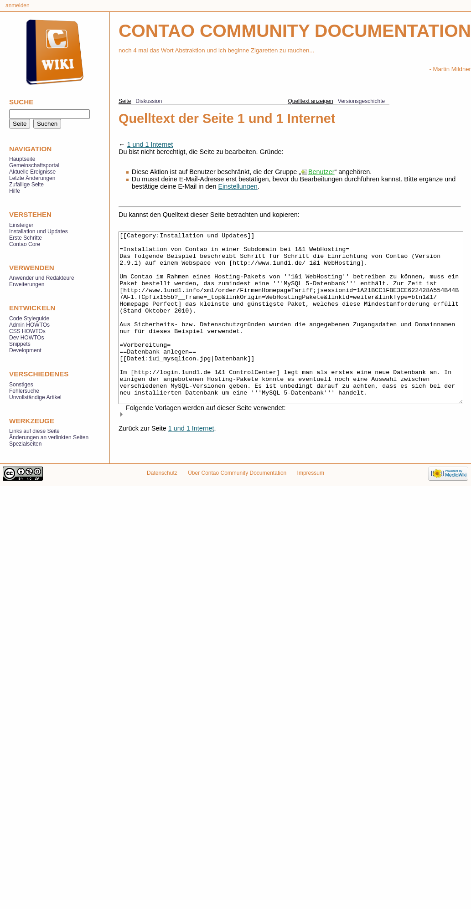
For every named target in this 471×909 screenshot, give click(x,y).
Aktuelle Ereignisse (32, 172)
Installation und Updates (38, 231)
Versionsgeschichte (361, 101)
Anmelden (17, 5)
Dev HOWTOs (26, 337)
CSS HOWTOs (27, 331)
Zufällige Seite (26, 184)
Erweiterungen (26, 284)
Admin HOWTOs (29, 325)
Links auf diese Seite (34, 431)
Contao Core (24, 244)
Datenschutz (162, 489)
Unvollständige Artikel (35, 397)
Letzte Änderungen (32, 178)
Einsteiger (21, 225)
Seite (125, 101)
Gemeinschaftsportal (34, 165)
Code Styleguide (29, 318)
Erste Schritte (25, 238)
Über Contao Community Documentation (237, 489)
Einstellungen (237, 186)
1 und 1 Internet (150, 144)
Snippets (20, 344)
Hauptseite (22, 159)
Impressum (310, 489)
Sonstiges (21, 384)
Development (25, 350)
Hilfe (14, 191)
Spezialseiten (25, 444)
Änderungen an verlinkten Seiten (48, 437)
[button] (290, 448)
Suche (21, 102)
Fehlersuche (24, 391)
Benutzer (321, 171)
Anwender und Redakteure (41, 278)
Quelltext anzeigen (310, 101)
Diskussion (148, 101)
